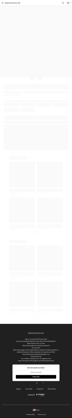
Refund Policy (52, 389)
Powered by (36, 383)
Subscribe (35, 377)
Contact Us (40, 389)
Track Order (28, 389)
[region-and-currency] (36, 410)
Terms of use (42, 414)
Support (18, 389)
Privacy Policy (30, 414)
